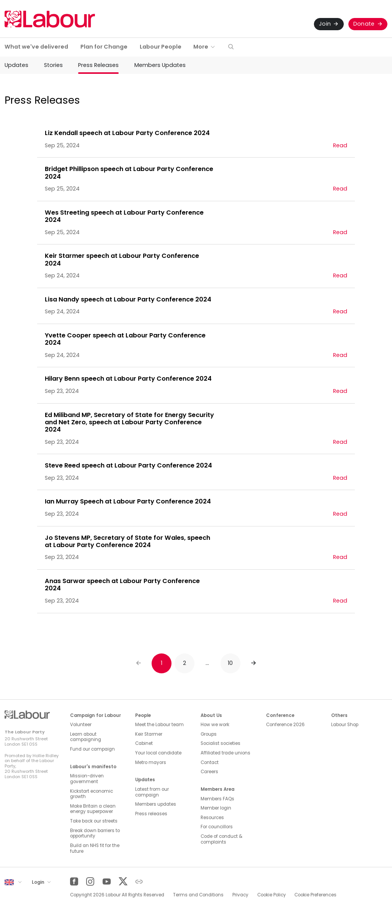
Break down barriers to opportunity (95, 833)
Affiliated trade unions (225, 753)
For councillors (217, 827)
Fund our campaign (92, 749)
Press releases (151, 814)
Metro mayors (150, 762)
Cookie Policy (271, 895)
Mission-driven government (87, 779)
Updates (16, 65)
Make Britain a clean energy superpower (93, 809)
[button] (231, 47)
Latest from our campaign (152, 792)
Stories (53, 65)
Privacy (240, 895)
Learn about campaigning (85, 737)
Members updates (155, 804)
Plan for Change (103, 46)
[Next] (253, 663)
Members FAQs (217, 799)
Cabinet (144, 743)
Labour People (160, 46)
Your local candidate (158, 753)
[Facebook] (74, 882)
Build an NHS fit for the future (94, 848)
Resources (212, 818)
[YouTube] (107, 882)
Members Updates (160, 65)
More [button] (200, 46)
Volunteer (80, 725)
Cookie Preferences (315, 895)
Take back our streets (94, 821)
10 (230, 663)
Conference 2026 (285, 725)
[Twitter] (123, 882)
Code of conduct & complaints (221, 839)
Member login (216, 808)
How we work (215, 725)
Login (39, 882)
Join (325, 24)
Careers (209, 772)
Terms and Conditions (198, 895)
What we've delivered (36, 46)
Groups (209, 734)
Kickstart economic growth (91, 794)
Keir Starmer (148, 734)
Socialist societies (220, 743)
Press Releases (98, 65)
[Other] (139, 882)
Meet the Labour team (159, 725)
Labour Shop (344, 725)
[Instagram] (90, 882)
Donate (364, 24)
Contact (210, 762)
